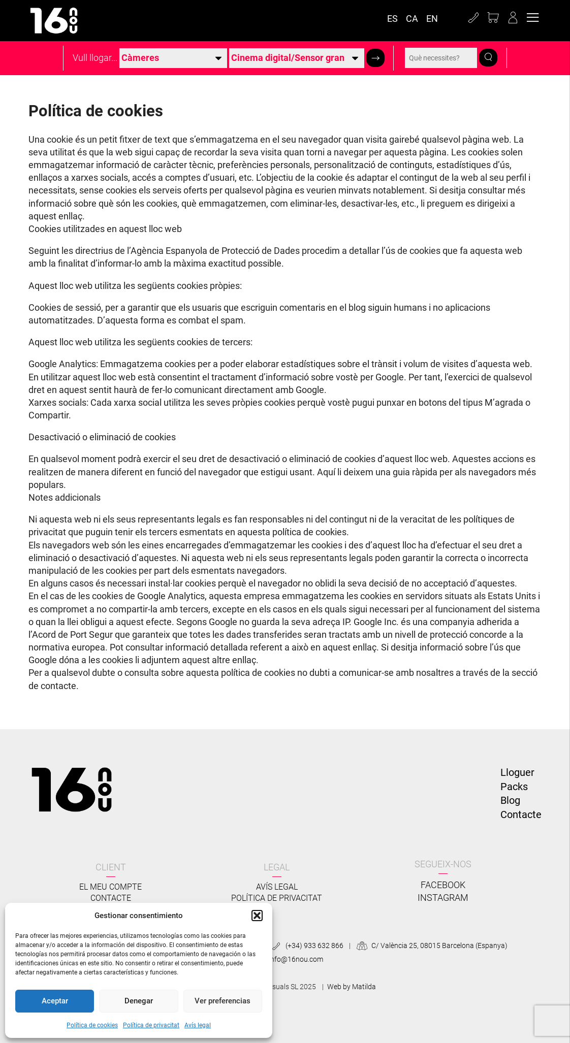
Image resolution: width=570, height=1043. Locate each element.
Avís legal (197, 1025)
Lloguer (517, 772)
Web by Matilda (351, 987)
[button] (257, 915)
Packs (514, 787)
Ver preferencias (222, 1000)
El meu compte (110, 887)
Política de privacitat (151, 1025)
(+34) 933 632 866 (306, 945)
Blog (510, 800)
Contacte (521, 815)
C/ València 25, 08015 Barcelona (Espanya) (430, 945)
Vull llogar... (95, 58)
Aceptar (55, 1000)
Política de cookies (92, 1025)
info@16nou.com (287, 959)
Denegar (138, 1000)
